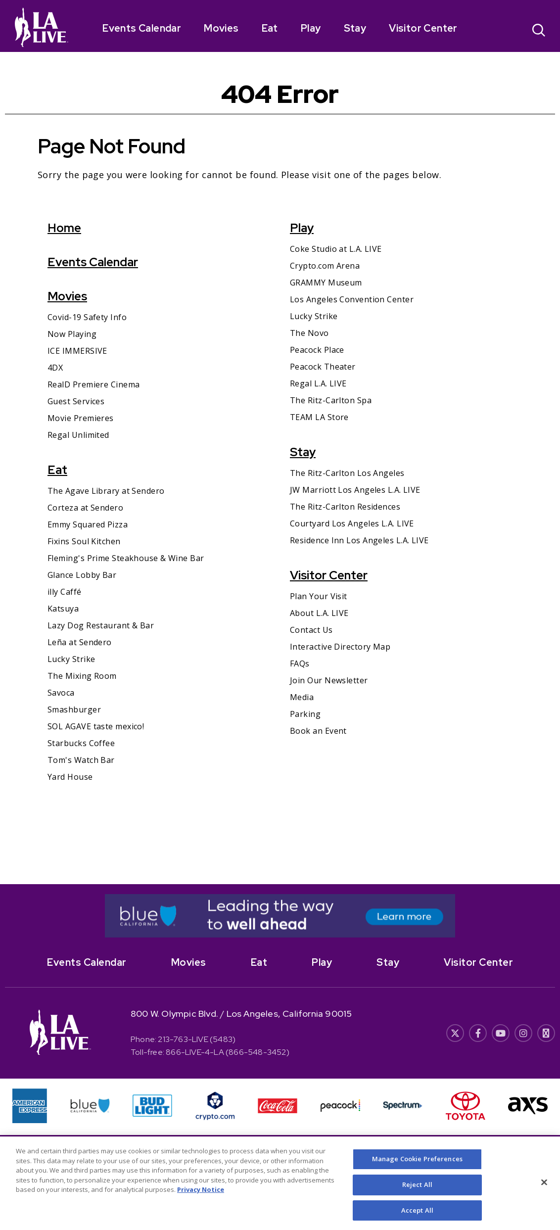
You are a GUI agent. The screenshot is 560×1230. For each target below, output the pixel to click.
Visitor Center (423, 28)
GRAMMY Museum (326, 282)
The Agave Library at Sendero (106, 490)
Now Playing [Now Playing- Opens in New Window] (71, 334)
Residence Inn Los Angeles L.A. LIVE (359, 540)
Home (64, 228)
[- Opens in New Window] (280, 916)
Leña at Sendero (79, 642)
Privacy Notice (200, 1199)
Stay (355, 28)
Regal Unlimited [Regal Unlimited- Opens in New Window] (78, 434)
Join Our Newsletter (329, 680)
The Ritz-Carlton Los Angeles (347, 473)
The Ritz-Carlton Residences (345, 506)
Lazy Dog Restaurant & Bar (100, 625)
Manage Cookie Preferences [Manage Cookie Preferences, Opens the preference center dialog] (417, 1168)
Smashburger (74, 709)
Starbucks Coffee (81, 743)
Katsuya (63, 608)
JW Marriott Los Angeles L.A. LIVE (355, 489)
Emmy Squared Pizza (87, 524)
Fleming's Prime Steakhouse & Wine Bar (125, 558)
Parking (305, 714)
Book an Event (318, 730)
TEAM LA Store (319, 417)
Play (311, 28)
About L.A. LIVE (319, 613)
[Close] (544, 1192)
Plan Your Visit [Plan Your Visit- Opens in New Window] (318, 596)
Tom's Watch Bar (81, 760)
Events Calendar (141, 28)
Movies (221, 28)
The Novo (309, 333)
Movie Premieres (80, 418)
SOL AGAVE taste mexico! (95, 726)
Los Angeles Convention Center (352, 299)
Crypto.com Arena (325, 265)
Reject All (417, 1194)
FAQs (300, 663)
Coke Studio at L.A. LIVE (336, 248)
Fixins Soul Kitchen (84, 541)
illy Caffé (64, 591)
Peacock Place (317, 349)
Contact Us (311, 629)
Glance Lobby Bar (81, 574)
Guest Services (75, 401)
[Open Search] (538, 31)
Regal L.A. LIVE (318, 383)
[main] (280, 468)
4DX (55, 367)
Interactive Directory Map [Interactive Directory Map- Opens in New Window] (340, 646)
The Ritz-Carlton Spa (331, 400)
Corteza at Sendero (85, 507)
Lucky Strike (71, 659)
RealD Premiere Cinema (93, 384)
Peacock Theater (323, 366)
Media (302, 697)
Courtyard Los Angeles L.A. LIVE (352, 523)
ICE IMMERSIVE (77, 350)
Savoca (61, 692)
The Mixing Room (82, 675)
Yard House (70, 776)
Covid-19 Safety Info (87, 317)
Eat (270, 28)
